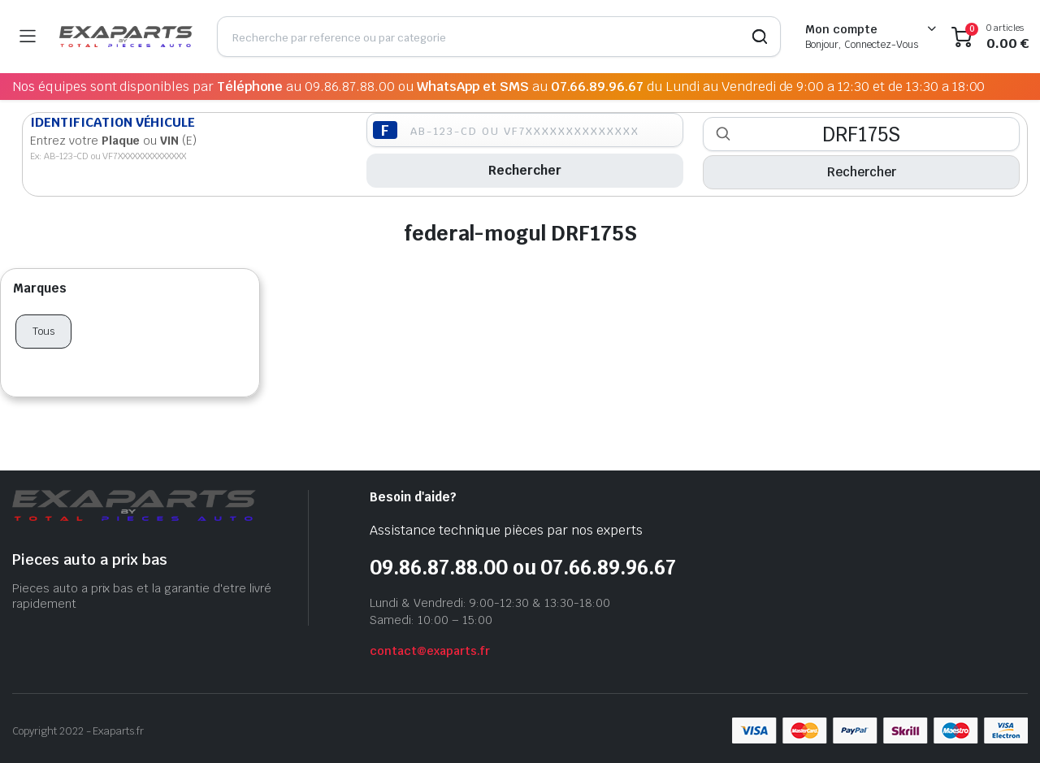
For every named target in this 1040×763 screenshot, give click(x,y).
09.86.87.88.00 (350, 86)
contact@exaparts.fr (430, 651)
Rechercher (524, 170)
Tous (43, 331)
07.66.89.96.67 (597, 86)
